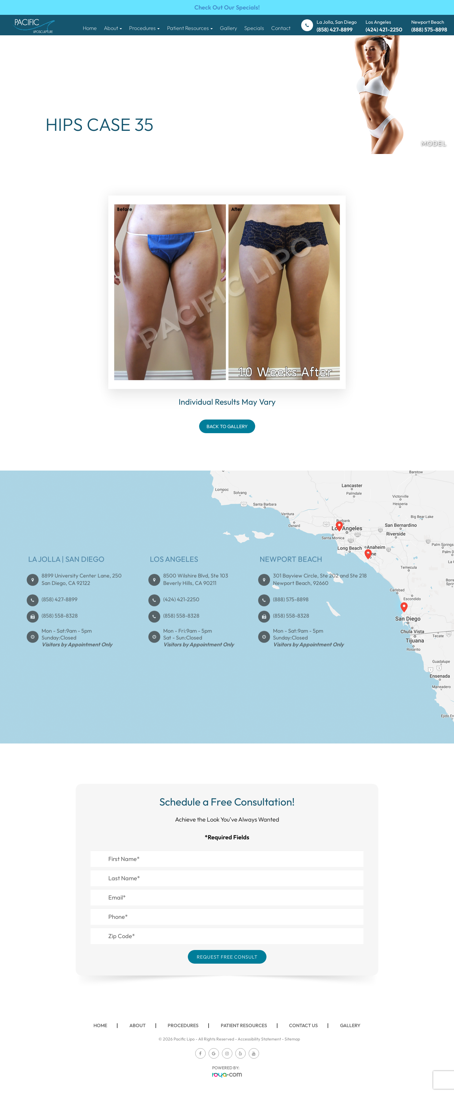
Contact (281, 28)
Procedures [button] (144, 28)
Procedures (183, 1025)
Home (90, 28)
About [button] (113, 28)
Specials (254, 28)
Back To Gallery (227, 426)
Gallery (228, 28)
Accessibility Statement (259, 1039)
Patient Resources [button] (190, 28)
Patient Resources (244, 1025)
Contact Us (303, 1025)
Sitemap (292, 1039)
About (137, 1025)
